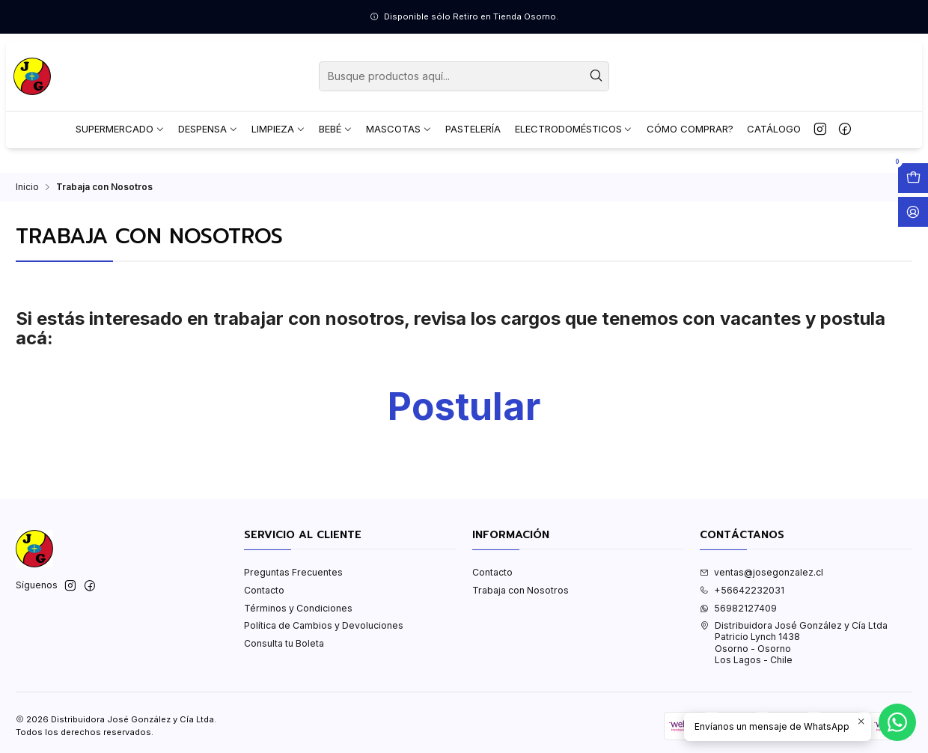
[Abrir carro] (913, 178)
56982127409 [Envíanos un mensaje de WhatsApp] (738, 608)
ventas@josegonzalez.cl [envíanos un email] (761, 572)
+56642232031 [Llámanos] (742, 590)
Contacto (264, 590)
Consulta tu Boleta (284, 643)
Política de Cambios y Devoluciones (323, 625)
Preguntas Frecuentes (293, 572)
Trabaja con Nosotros (520, 590)
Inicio (27, 187)
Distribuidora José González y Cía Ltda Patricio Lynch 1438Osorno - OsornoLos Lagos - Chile (794, 642)
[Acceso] (913, 212)
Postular (464, 406)
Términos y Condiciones (298, 608)
